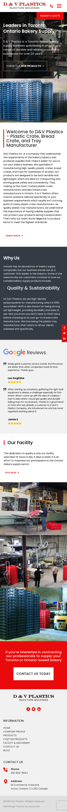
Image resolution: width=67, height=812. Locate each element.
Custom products (15, 739)
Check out (25, 66)
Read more (12, 472)
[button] (59, 6)
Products (9, 735)
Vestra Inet (34, 806)
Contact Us (11, 746)
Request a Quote (50, 15)
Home (6, 728)
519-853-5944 (19, 773)
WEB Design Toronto (13, 806)
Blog (6, 750)
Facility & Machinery (16, 743)
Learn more (14, 235)
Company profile (14, 731)
